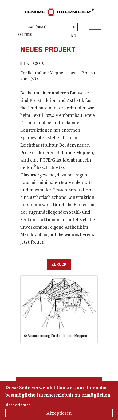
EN (73, 35)
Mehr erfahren (18, 405)
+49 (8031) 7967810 (32, 31)
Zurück (59, 264)
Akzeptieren (59, 413)
